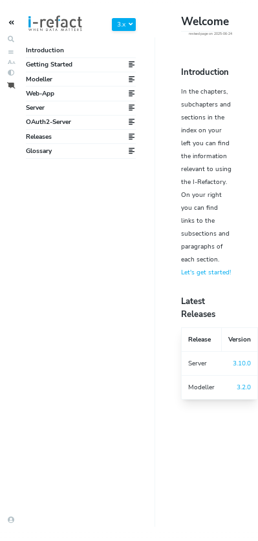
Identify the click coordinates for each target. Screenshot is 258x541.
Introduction (45, 50)
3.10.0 (242, 363)
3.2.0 (244, 387)
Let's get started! (206, 272)
